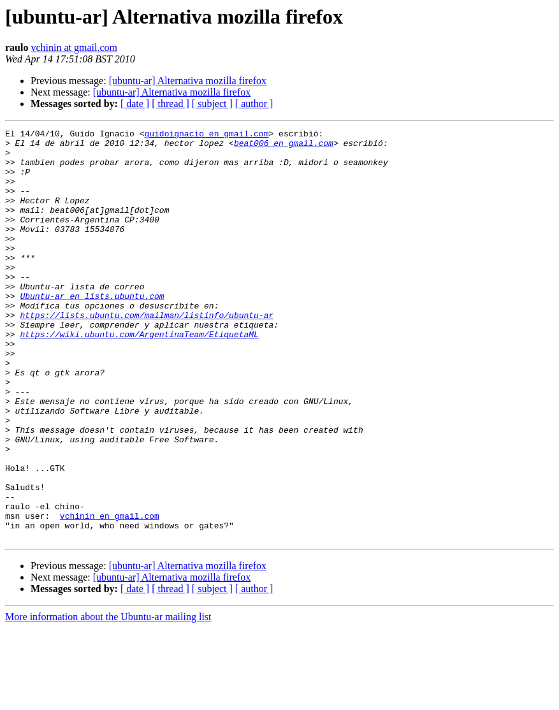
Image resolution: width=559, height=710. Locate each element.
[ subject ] (212, 103)
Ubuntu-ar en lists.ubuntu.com (92, 330)
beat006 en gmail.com (283, 146)
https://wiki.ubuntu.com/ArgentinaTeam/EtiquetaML (139, 376)
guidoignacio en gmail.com (206, 135)
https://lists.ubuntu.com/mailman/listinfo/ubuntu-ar (146, 353)
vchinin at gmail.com (74, 47)
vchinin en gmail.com (109, 594)
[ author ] (254, 103)
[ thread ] (170, 103)
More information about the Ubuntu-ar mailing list (108, 698)
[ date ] (134, 103)
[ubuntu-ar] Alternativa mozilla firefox (187, 80)
